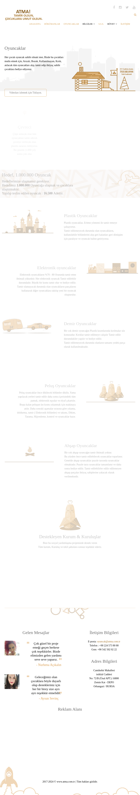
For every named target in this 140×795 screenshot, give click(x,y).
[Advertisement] (47, 78)
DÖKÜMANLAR (52, 24)
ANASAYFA (35, 24)
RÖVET (112, 24)
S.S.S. (101, 24)
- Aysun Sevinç (49, 698)
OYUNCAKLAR (71, 24)
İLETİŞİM (125, 24)
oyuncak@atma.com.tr (108, 641)
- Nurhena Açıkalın (48, 665)
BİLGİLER (89, 24)
